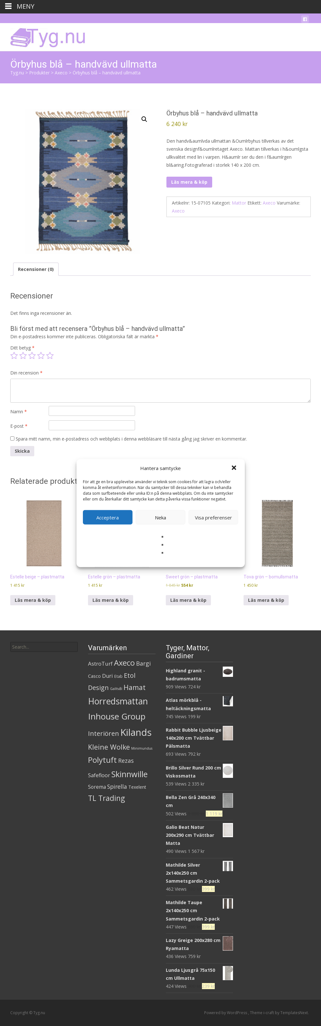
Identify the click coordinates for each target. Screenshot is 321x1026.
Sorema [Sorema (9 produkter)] (97, 786)
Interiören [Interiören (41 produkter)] (103, 733)
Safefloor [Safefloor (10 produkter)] (99, 775)
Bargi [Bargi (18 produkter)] (143, 663)
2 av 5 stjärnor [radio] (23, 355)
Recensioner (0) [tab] (36, 269)
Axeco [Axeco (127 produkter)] (124, 662)
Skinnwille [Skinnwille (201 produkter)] (129, 774)
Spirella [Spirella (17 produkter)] (117, 786)
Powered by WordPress (226, 1012)
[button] (234, 468)
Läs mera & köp (189, 182)
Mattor (239, 203)
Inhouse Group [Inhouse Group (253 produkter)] (117, 716)
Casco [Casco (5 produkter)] (94, 676)
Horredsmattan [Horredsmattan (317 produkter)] (118, 701)
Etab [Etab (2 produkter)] (118, 676)
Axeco (269, 203)
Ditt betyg (22, 348)
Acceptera (107, 517)
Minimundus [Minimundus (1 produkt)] (141, 748)
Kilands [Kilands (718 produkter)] (136, 732)
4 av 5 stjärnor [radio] (41, 355)
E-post (19, 426)
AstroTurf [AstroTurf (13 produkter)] (100, 663)
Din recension (26, 373)
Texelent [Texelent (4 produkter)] (137, 787)
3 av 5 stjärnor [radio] (32, 355)
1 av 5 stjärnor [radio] (14, 355)
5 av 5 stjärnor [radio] (50, 355)
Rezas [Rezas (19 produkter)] (126, 760)
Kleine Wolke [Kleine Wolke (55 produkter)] (109, 747)
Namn (18, 411)
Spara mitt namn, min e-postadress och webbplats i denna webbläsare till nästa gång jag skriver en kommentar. (131, 439)
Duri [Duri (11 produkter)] (107, 675)
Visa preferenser (213, 517)
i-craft (269, 1012)
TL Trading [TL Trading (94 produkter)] (106, 798)
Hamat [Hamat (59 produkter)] (135, 687)
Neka (160, 517)
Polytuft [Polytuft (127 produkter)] (102, 759)
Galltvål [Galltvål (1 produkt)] (116, 688)
